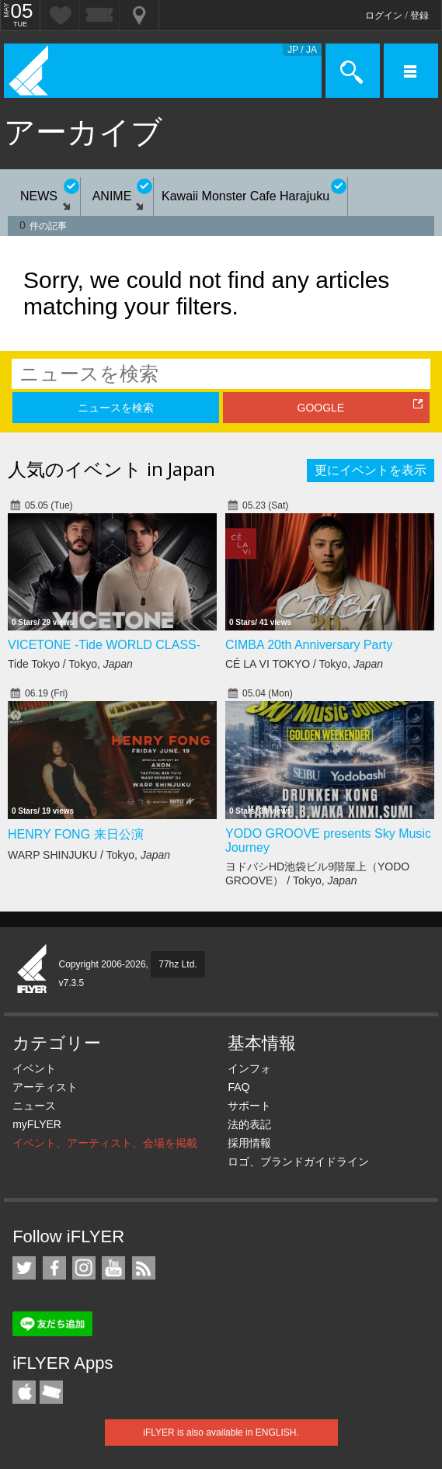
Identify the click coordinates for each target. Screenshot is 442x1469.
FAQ (238, 1087)
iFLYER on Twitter (24, 1268)
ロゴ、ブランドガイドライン (298, 1161)
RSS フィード (143, 1268)
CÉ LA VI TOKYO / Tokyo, (304, 664)
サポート (249, 1105)
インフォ (249, 1068)
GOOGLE (321, 407)
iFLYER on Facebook (54, 1268)
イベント (34, 1068)
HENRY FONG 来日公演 (76, 834)
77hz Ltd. (177, 964)
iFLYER (32, 970)
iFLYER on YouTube (113, 1268)
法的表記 (249, 1124)
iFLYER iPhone (24, 1392)
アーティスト (45, 1087)
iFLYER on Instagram (84, 1268)
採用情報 (249, 1143)
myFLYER (36, 1124)
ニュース (34, 1105)
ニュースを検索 (116, 407)
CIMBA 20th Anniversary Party (308, 644)
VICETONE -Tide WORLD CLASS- (104, 644)
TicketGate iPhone (51, 1392)
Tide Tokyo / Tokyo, (70, 664)
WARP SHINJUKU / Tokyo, (89, 855)
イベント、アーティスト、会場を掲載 (104, 1143)
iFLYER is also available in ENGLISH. (221, 1432)
